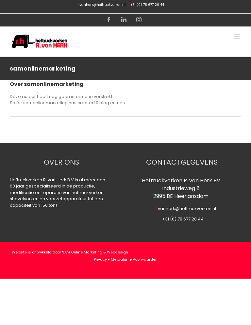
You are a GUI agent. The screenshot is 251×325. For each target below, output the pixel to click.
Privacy (100, 259)
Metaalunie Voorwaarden (134, 259)
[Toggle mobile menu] (237, 36)
